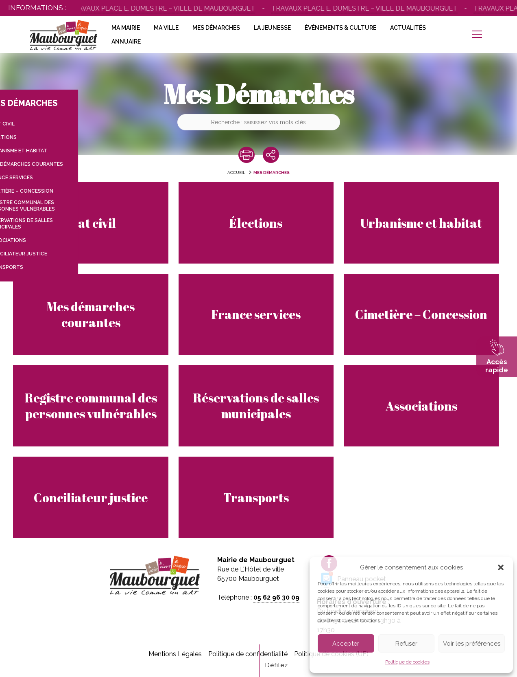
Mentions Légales (175, 654)
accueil (236, 172)
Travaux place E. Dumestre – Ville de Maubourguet (164, 8)
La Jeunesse (272, 27)
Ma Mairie (125, 27)
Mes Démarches (216, 27)
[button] (501, 567)
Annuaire (126, 41)
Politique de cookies (407, 662)
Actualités (408, 27)
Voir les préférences (471, 643)
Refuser (406, 643)
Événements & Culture (340, 27)
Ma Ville (166, 27)
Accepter (345, 643)
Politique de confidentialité (248, 654)
